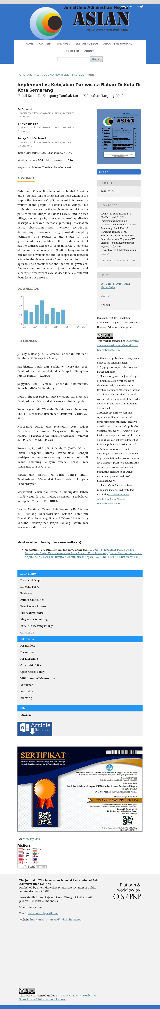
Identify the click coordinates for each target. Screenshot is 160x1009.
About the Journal (117, 43)
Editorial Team (87, 43)
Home (30, 43)
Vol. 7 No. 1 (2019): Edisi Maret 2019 (63, 74)
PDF (105, 171)
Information (28, 639)
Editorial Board (29, 586)
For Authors (27, 652)
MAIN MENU (28, 573)
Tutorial (25, 714)
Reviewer (26, 593)
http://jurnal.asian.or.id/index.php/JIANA (55, 919)
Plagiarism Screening (34, 619)
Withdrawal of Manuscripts (37, 678)
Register (72, 50)
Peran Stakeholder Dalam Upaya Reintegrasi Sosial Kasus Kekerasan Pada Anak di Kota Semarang (79, 551)
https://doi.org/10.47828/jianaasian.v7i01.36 (45, 153)
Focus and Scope (30, 580)
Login (140, 6)
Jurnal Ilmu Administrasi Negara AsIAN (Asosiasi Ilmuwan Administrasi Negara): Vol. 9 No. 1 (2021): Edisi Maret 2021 (83, 555)
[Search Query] (73, 59)
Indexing (26, 698)
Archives (63, 43)
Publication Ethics (31, 613)
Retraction (26, 685)
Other (24, 708)
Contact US (27, 632)
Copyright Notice (31, 665)
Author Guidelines (32, 599)
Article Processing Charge (37, 626)
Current (45, 43)
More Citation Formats (116, 260)
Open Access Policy (32, 671)
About (89, 50)
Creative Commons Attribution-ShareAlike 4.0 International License (118, 345)
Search (96, 59)
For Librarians (29, 658)
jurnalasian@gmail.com (43, 913)
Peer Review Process (33, 606)
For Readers (27, 645)
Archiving (26, 691)
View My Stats (32, 839)
